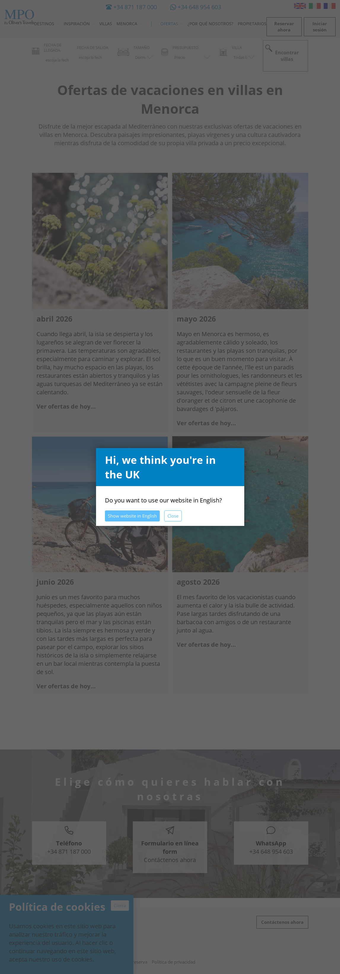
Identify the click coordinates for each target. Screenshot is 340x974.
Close (172, 516)
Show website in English (132, 516)
